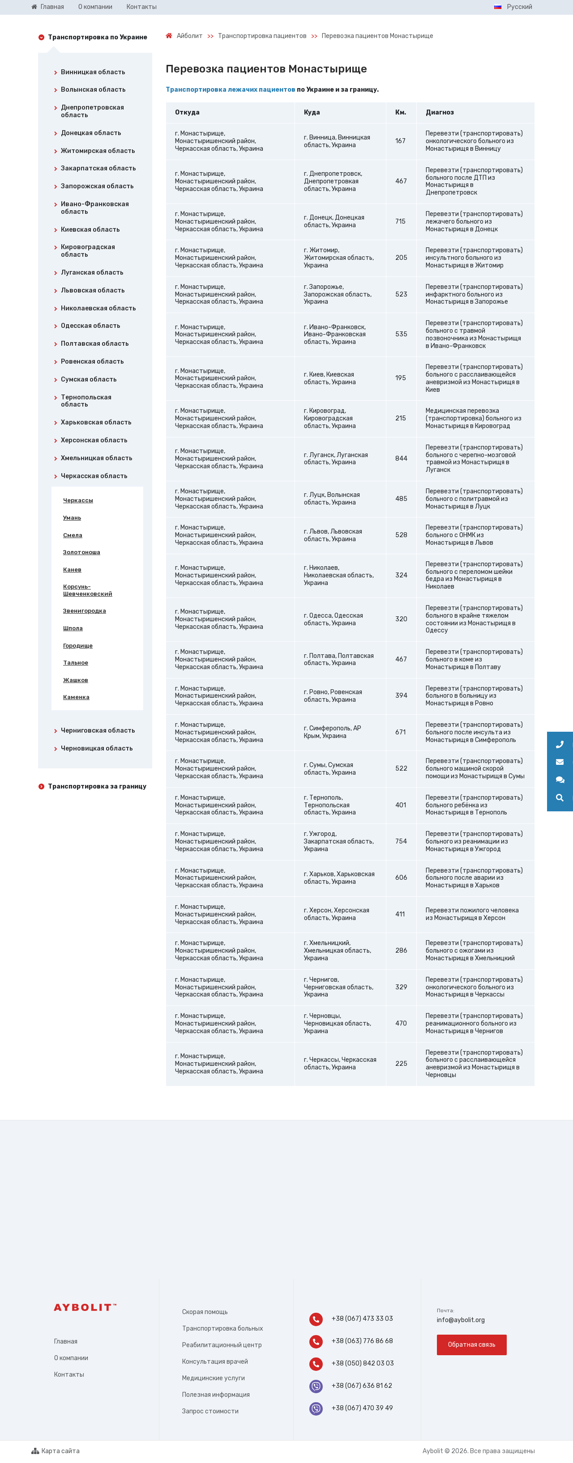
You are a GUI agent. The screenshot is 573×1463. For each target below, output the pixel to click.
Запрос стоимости (210, 1411)
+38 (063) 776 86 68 (351, 1342)
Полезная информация (216, 1395)
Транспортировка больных (222, 1328)
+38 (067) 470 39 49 (351, 1409)
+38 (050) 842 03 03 (352, 1364)
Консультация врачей (215, 1361)
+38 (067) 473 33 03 (351, 1319)
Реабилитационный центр (222, 1345)
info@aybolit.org (461, 1320)
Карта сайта (55, 1451)
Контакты (69, 1374)
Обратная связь (472, 1345)
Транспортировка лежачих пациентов (230, 89)
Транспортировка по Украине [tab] (97, 37)
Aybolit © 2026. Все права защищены (479, 1451)
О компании (71, 1358)
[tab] (95, 74)
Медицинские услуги (213, 1378)
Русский (513, 7)
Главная (65, 1341)
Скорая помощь (205, 1312)
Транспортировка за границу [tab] (97, 786)
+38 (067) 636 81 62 (350, 1386)
